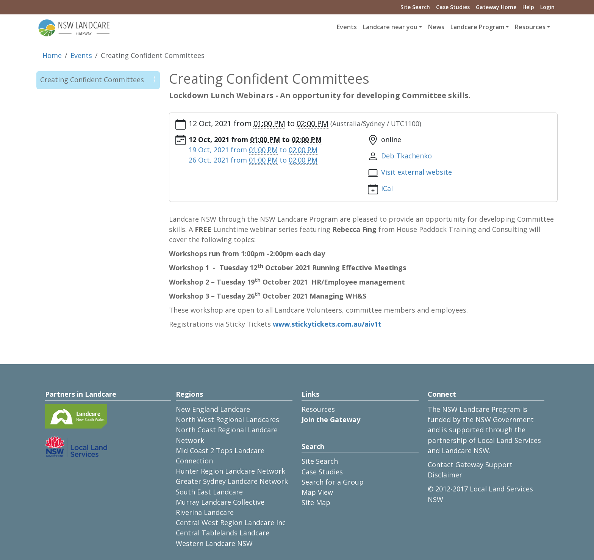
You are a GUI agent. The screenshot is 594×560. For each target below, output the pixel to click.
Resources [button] (530, 27)
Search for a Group (333, 481)
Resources (318, 409)
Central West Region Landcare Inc (231, 522)
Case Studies (453, 7)
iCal (387, 188)
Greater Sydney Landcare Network (232, 481)
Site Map (316, 502)
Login (547, 7)
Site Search (415, 7)
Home (52, 55)
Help (528, 7)
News (436, 27)
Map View (317, 492)
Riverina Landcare (205, 512)
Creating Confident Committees (92, 79)
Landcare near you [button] (390, 27)
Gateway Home (496, 7)
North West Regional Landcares (227, 419)
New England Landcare (213, 409)
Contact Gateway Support (470, 464)
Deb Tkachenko (406, 155)
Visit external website (416, 172)
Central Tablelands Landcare (222, 532)
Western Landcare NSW (214, 543)
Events (347, 27)
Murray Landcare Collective (220, 502)
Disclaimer (445, 474)
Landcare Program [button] (477, 27)
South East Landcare (209, 491)
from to (253, 150)
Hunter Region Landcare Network (230, 471)
